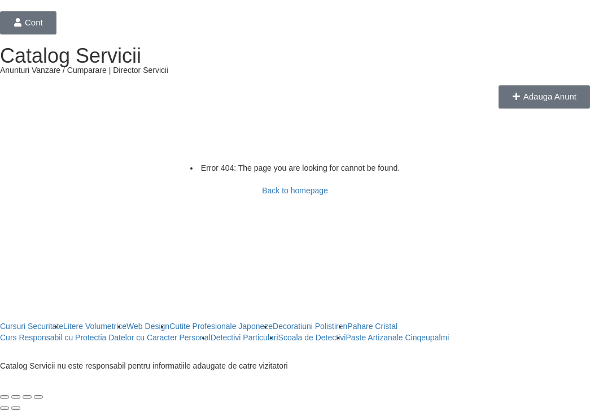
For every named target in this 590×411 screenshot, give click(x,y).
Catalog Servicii (70, 55)
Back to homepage (295, 190)
